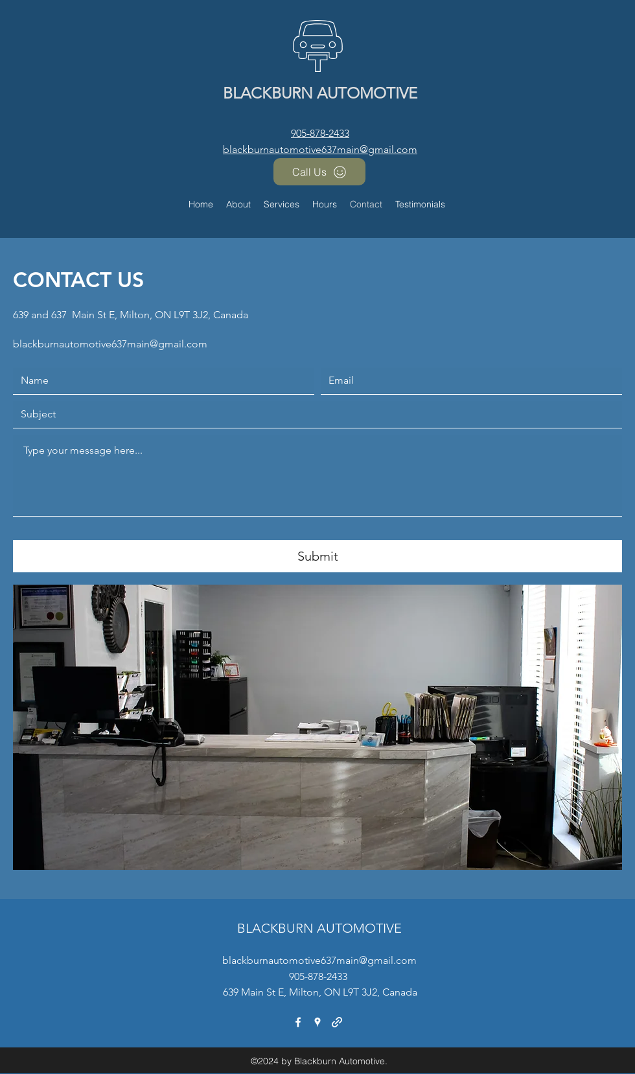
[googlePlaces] (317, 1022)
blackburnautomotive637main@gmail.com (320, 149)
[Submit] (317, 556)
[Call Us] (319, 171)
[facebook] (298, 1022)
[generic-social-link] (336, 1022)
